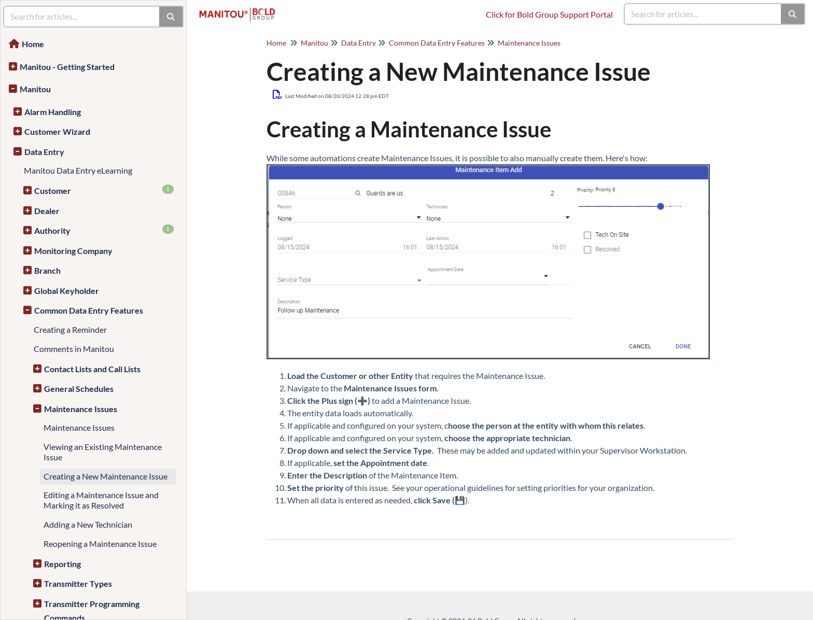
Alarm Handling (52, 112)
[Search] (793, 14)
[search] (703, 14)
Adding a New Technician (88, 524)
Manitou (35, 89)
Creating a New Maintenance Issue (105, 476)
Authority (104, 229)
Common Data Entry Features (88, 310)
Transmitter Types (78, 583)
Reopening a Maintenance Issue (100, 543)
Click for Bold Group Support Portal (549, 14)
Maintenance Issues (80, 409)
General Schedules (79, 388)
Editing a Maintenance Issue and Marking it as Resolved (101, 500)
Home (33, 44)
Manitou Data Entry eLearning (78, 170)
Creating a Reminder (70, 329)
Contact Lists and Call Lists (92, 369)
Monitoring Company (73, 251)
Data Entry (44, 152)
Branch (47, 270)
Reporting (62, 564)
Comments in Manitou (74, 349)
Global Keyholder (66, 290)
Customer (104, 190)
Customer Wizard (57, 131)
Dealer (47, 211)
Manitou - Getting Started (67, 67)
